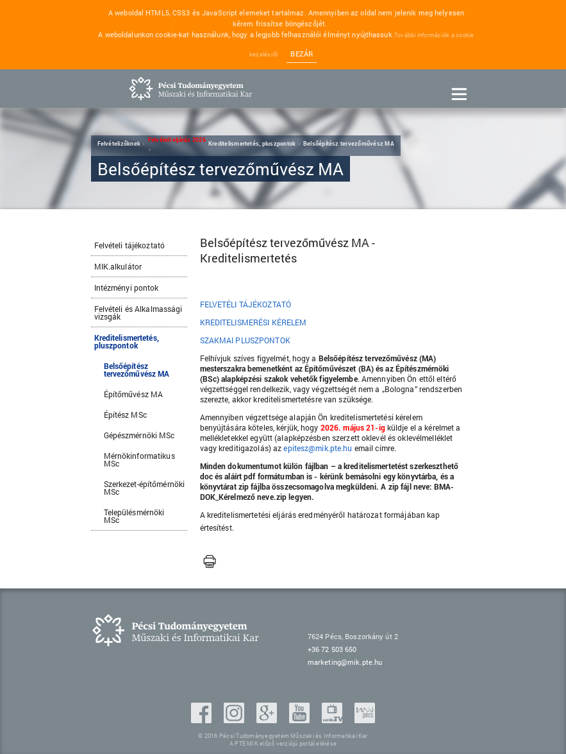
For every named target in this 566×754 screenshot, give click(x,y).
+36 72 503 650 (332, 649)
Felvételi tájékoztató (129, 245)
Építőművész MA (133, 394)
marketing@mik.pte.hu (345, 662)
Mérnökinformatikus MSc (139, 459)
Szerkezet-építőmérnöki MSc (144, 488)
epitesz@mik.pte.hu (317, 448)
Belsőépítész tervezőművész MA (137, 370)
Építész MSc (125, 414)
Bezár (301, 53)
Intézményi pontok (126, 287)
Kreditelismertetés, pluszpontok (126, 341)
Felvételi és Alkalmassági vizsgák (138, 312)
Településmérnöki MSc (134, 516)
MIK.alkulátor (118, 266)
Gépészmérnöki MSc (139, 435)
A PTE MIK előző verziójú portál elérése (283, 743)
